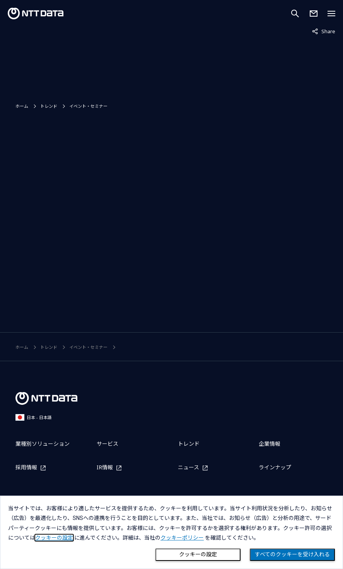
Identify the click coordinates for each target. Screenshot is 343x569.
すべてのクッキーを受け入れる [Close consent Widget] (292, 554)
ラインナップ (275, 467)
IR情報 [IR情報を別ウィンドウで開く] (105, 467)
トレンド (48, 106)
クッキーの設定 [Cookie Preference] (198, 554)
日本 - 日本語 (33, 417)
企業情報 (269, 443)
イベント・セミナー (88, 106)
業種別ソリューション (42, 443)
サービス (107, 443)
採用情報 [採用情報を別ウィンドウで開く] (26, 467)
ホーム (21, 106)
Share (323, 31)
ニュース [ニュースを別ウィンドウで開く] (188, 467)
